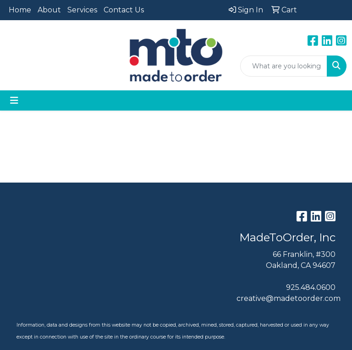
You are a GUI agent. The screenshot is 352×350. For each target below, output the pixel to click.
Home (20, 10)
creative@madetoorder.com (288, 298)
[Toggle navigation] (14, 100)
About (49, 10)
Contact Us (124, 10)
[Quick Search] (283, 66)
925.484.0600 (311, 287)
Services (82, 10)
